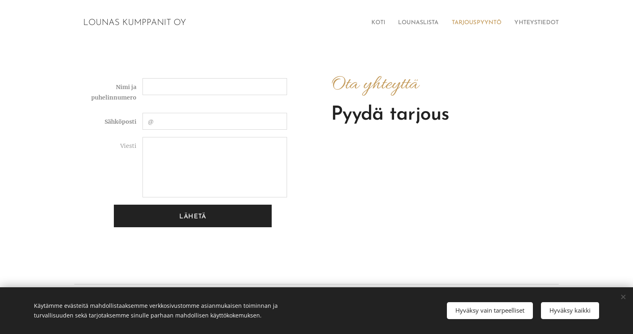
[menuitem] (358, 23)
